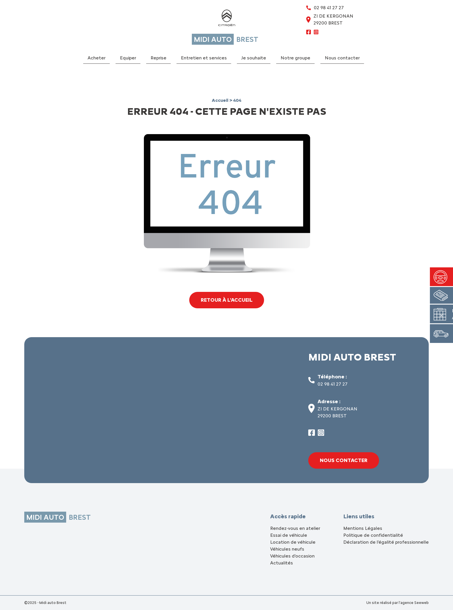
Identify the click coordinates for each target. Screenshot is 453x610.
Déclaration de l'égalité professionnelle (386, 542)
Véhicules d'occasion (292, 556)
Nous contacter (342, 58)
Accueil (220, 100)
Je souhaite (253, 58)
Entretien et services (204, 58)
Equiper (128, 58)
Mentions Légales (362, 528)
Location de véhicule (292, 542)
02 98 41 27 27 (333, 384)
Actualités (281, 563)
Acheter (96, 58)
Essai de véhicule (288, 535)
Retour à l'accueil (227, 300)
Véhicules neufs (287, 549)
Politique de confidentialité (373, 535)
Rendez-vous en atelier (295, 528)
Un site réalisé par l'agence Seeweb (397, 602)
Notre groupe (295, 58)
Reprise (158, 58)
